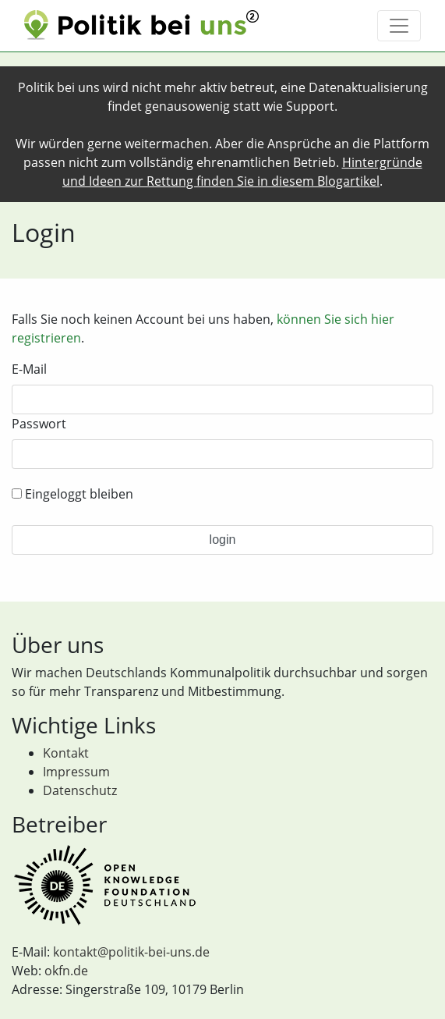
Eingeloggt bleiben (72, 493)
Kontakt (66, 753)
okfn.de (66, 970)
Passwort (39, 423)
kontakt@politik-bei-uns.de (131, 951)
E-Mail (29, 369)
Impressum (76, 771)
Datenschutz (80, 790)
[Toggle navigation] (399, 25)
